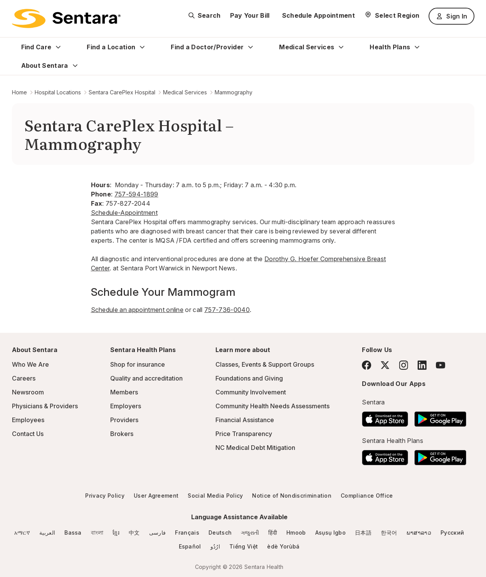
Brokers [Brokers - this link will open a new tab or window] (121, 434)
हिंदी (272, 532)
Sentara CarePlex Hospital (122, 92)
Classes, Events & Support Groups (264, 364)
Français (187, 532)
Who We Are (30, 364)
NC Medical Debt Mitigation (255, 447)
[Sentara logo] (66, 18)
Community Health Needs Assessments (272, 406)
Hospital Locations (58, 92)
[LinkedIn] (422, 365)
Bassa (73, 532)
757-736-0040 (227, 310)
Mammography (233, 92)
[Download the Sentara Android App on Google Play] (440, 417)
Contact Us (28, 434)
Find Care (36, 47)
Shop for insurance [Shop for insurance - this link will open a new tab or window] (137, 364)
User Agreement (156, 495)
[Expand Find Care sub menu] (58, 47)
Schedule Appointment (318, 15)
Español (190, 546)
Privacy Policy (104, 495)
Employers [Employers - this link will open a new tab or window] (125, 406)
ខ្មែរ (116, 532)
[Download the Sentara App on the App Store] (385, 417)
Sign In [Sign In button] (451, 16)
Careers (23, 378)
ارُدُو (215, 546)
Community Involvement (250, 392)
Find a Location (111, 47)
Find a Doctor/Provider (207, 47)
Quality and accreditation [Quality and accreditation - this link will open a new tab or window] (146, 378)
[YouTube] (440, 365)
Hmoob (296, 532)
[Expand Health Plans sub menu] (417, 47)
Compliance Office (367, 495)
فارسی (157, 532)
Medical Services (306, 47)
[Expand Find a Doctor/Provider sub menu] (250, 47)
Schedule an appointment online (137, 310)
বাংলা (97, 532)
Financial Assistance (244, 420)
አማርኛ (22, 532)
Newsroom (28, 392)
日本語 (363, 532)
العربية (47, 532)
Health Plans (390, 47)
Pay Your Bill (250, 15)
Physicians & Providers (45, 406)
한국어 (389, 532)
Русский (452, 532)
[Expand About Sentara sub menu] (75, 65)
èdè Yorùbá (283, 546)
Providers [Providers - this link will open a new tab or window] (124, 420)
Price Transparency (243, 434)
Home (19, 92)
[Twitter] (385, 365)
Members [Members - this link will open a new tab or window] (124, 392)
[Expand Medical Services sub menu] (341, 47)
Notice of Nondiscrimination (291, 495)
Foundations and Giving (249, 378)
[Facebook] (366, 365)
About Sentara (44, 65)
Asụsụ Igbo (330, 532)
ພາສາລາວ (419, 532)
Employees (28, 420)
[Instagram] (403, 365)
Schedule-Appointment (124, 212)
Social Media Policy (215, 495)
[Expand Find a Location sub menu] (142, 47)
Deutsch (220, 532)
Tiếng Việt (243, 546)
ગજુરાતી (250, 532)
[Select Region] (391, 15)
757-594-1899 (136, 194)
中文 (134, 532)
